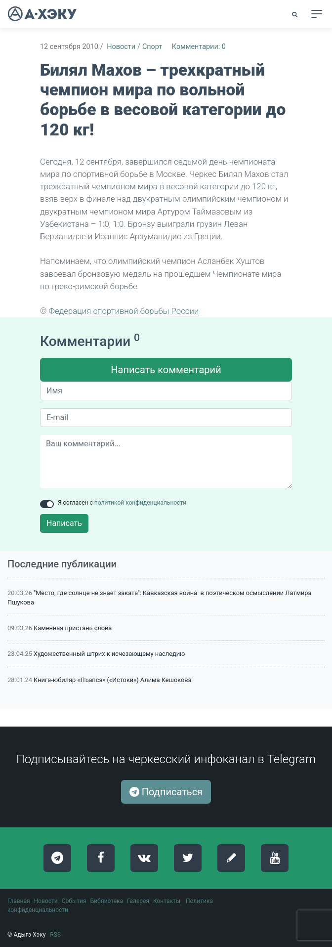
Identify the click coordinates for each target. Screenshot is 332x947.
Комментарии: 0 (199, 47)
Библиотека (106, 901)
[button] (295, 14)
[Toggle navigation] (316, 13)
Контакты (166, 901)
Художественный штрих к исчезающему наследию (109, 653)
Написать (64, 523)
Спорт (152, 47)
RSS (55, 934)
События (74, 901)
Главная (18, 901)
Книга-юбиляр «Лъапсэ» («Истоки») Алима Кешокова (112, 680)
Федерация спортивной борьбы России (124, 311)
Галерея (138, 901)
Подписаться (166, 792)
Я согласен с (122, 502)
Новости (121, 47)
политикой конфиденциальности (140, 502)
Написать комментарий (166, 370)
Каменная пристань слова (73, 628)
